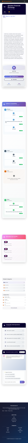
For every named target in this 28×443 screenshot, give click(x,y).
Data (8, 430)
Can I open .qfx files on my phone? (10, 376)
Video (20, 432)
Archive (8, 427)
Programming (20, 430)
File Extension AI (7, 1)
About (3, 410)
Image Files (14, 421)
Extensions (14, 418)
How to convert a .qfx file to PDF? (9, 374)
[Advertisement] (14, 25)
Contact (6, 410)
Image (20, 429)
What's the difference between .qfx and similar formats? (12, 378)
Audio (8, 429)
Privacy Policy (10, 410)
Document (8, 432)
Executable (20, 427)
